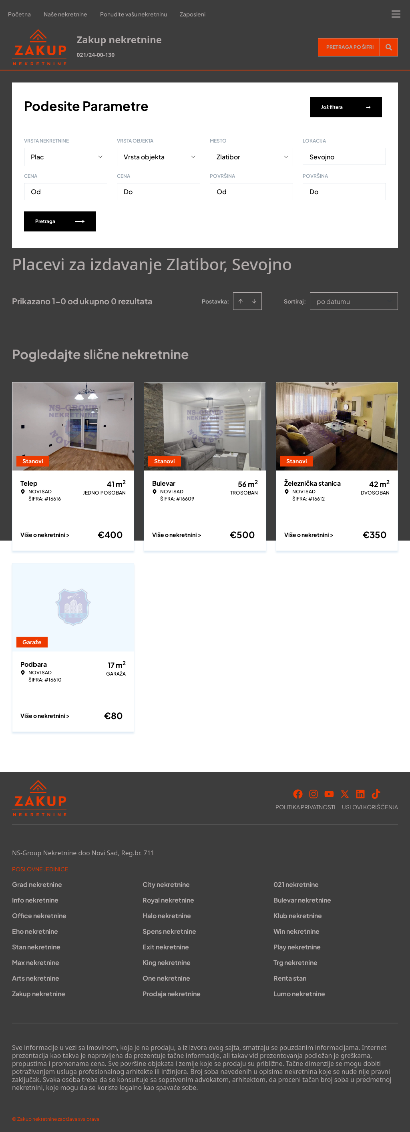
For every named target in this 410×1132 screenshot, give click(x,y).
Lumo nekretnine (299, 991)
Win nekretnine (296, 928)
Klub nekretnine (297, 913)
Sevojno (322, 154)
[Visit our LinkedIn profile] (360, 791)
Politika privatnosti (305, 804)
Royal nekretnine (168, 897)
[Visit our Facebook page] (298, 791)
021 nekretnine (296, 881)
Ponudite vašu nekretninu (133, 14)
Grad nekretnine (37, 881)
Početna (19, 14)
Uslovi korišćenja (370, 804)
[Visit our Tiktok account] (376, 791)
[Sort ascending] (241, 298)
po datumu (333, 298)
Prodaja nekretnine (172, 991)
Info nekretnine (35, 897)
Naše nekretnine (65, 14)
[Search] (389, 47)
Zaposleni (192, 14)
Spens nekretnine (169, 928)
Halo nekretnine (167, 913)
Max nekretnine (35, 959)
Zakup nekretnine (38, 991)
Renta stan (289, 975)
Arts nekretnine (35, 975)
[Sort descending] (254, 298)
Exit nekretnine (166, 944)
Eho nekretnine (35, 928)
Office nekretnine (39, 913)
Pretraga (60, 218)
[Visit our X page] (345, 791)
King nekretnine (167, 959)
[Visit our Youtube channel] (329, 791)
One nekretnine (166, 975)
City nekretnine (166, 881)
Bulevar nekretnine (302, 897)
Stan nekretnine (36, 944)
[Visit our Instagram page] (313, 791)
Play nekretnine (297, 944)
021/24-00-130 (95, 54)
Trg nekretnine (295, 959)
